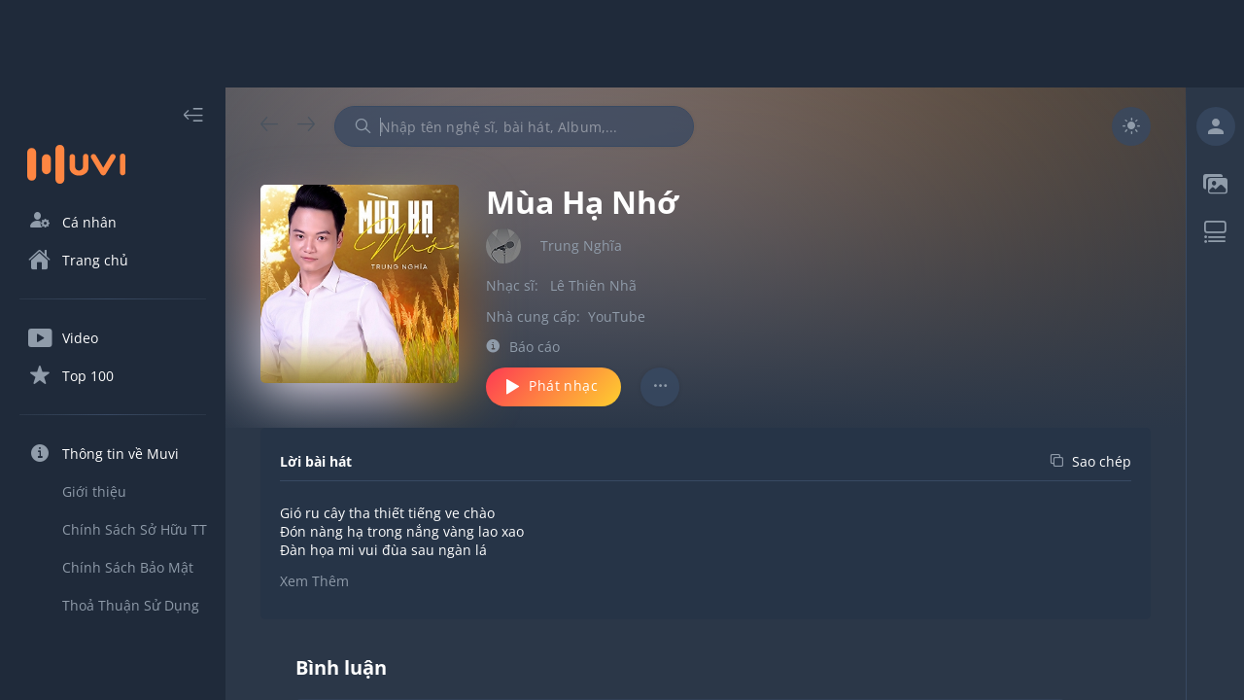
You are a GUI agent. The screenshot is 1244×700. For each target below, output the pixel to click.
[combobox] (514, 126)
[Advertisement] (622, 44)
